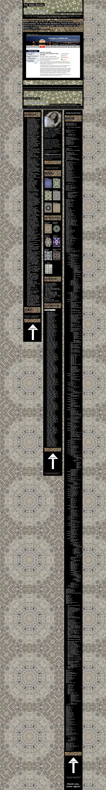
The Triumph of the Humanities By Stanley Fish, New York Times (33, 296)
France (75, 549)
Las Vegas (73, 445)
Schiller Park (74, 393)
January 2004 (51, 428)
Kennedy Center (75, 328)
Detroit (72, 424)
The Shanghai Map (51, 293)
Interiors (68, 243)
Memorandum (69, 591)
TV (67, 725)
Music (67, 599)
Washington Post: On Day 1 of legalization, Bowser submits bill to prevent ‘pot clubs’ (33, 225)
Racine (72, 537)
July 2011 (49, 336)
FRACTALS (77, 16)
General (68, 214)
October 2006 (51, 395)
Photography (69, 675)
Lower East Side (78, 465)
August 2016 (50, 321)
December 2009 (51, 356)
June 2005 (50, 412)
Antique (68, 144)
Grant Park (77, 392)
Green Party (69, 230)
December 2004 (51, 418)
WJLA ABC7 (71, 667)
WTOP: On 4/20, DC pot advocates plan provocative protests (33, 160)
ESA (67, 202)
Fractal (70, 685)
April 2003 (50, 437)
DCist (69, 615)
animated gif (69, 142)
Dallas (72, 511)
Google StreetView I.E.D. (53, 289)
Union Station (74, 355)
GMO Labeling (70, 217)
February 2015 (51, 325)
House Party (69, 237)
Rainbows (70, 740)
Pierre (72, 496)
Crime (67, 186)
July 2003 (49, 434)
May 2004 (49, 425)
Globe (72, 696)
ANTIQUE (49, 17)
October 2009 (51, 358)
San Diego (73, 283)
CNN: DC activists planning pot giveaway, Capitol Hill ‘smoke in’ (33, 168)
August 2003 (50, 433)
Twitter (68, 726)
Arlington (73, 527)
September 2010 (51, 347)
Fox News (70, 620)
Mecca (72, 562)
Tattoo (68, 720)
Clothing (68, 179)
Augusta (73, 408)
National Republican (73, 630)
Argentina (76, 575)
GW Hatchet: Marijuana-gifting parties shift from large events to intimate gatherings (33, 128)
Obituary (68, 670)
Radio (67, 681)
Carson (76, 268)
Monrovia (73, 566)
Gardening (69, 213)
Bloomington (74, 395)
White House (74, 369)
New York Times (72, 632)
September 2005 (51, 409)
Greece (75, 550)
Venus (72, 504)
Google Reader (70, 224)
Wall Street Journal (73, 654)
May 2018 (49, 313)
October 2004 (51, 420)
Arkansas (70, 262)
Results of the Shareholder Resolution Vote (33, 240)
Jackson (73, 429)
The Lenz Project (50, 295)
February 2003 (51, 439)
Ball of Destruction (51, 294)
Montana (70, 440)
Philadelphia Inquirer (73, 641)
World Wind (69, 747)
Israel (72, 561)
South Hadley (74, 422)
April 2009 (50, 364)
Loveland (73, 298)
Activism (68, 132)
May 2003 (49, 436)
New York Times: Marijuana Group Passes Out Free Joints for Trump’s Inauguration (33, 177)
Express (73, 665)
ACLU (67, 131)
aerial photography (71, 139)
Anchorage (74, 258)
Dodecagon (74, 695)
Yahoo (67, 748)
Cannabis (70, 134)
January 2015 (51, 326)
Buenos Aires (79, 577)
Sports (68, 711)
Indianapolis (74, 396)
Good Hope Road (75, 322)
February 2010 (51, 354)
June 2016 (50, 323)
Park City (73, 521)
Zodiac (68, 750)
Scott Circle (74, 350)
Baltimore (73, 411)
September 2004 (51, 421)
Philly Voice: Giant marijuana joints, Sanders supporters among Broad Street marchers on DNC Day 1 (33, 209)
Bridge (68, 165)
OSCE (67, 674)
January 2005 (51, 417)
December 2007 (51, 381)
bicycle (68, 161)
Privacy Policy (64, 106)
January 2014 (51, 329)
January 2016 (51, 324)
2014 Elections (70, 125)
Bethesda (73, 412)
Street (67, 717)
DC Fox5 (70, 614)
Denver (72, 295)
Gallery (68, 212)
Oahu (72, 385)
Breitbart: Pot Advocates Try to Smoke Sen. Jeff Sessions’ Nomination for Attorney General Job (33, 189)
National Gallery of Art (77, 338)
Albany (72, 454)
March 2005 (50, 415)
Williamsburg (80, 458)
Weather (68, 734)
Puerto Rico (71, 489)
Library (68, 249)
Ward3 (72, 358)
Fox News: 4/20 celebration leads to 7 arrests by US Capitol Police (33, 156)
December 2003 (51, 429)
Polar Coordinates (76, 701)
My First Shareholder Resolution (33, 245)
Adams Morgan (75, 302)
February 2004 (51, 427)
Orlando (73, 378)
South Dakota (71, 495)
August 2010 (50, 348)
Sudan (72, 582)
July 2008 (49, 373)
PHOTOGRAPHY (42, 17)
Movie (67, 595)
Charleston (74, 534)
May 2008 (49, 376)
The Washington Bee (73, 651)
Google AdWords (70, 221)
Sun (72, 503)
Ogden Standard (72, 635)
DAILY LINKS (69, 188)
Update (68, 728)
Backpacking (69, 157)
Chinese (68, 176)
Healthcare (69, 231)
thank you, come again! (73, 785)
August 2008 (50, 372)
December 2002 (51, 442)
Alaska (69, 257)
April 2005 (50, 414)
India (72, 558)
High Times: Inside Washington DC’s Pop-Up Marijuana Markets (33, 124)
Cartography (69, 172)
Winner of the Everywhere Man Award (51, 300)
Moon (72, 501)
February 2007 (51, 391)
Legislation (71, 193)
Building (68, 166)
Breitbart (70, 612)
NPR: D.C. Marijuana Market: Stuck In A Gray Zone (32, 146)
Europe (73, 543)
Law (67, 246)
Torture (68, 723)
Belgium (76, 544)
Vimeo (67, 731)
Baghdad (76, 560)
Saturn (72, 502)
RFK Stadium (74, 349)
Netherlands (77, 553)
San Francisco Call (73, 646)
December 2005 (51, 405)
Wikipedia (68, 744)
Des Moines (74, 398)
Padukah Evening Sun (74, 636)
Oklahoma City (75, 479)
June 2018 (50, 312)
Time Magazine (72, 652)
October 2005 (51, 408)
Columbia (73, 494)
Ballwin (73, 431)
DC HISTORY (46, 16)
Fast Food (69, 206)
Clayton (73, 433)
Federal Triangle (75, 317)
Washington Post (72, 664)
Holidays (68, 236)
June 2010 (50, 350)
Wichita (73, 400)
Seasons (68, 707)
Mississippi (71, 428)
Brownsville (74, 510)
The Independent (72, 649)
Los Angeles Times (73, 627)
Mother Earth (71, 692)
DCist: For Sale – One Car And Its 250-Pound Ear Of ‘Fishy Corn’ (33, 149)
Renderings (69, 682)
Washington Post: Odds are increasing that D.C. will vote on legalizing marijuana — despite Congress (33, 236)
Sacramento (74, 282)
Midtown (79, 467)
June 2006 (50, 399)
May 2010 (49, 351)
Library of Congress (71, 250)
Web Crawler (69, 743)
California (70, 264)
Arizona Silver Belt (73, 609)
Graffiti (68, 227)
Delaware (70, 373)
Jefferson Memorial (76, 334)
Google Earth (69, 222)
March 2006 (50, 402)
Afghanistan (74, 539)
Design (68, 199)
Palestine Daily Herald (74, 637)
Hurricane (70, 736)
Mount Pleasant (75, 344)
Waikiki (76, 387)
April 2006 (50, 401)
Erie (72, 486)
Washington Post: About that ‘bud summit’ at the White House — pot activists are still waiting (33, 214)
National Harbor (75, 416)
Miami (72, 377)
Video (67, 730)
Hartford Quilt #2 (32, 184)
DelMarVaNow (71, 616)
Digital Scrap (69, 200)
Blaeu (67, 163)
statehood (69, 713)
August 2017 (50, 316)
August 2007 (50, 385)
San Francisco (75, 284)
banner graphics (70, 158)
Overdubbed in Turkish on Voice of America (33, 247)
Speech (68, 710)
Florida (70, 375)
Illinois (70, 390)
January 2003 (51, 441)
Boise (72, 389)
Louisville (73, 402)
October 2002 (51, 444)
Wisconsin (70, 535)
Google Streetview (71, 225)
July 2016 (49, 322)
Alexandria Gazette (73, 608)
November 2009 (51, 357)
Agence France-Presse (74, 605)
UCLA (75, 278)
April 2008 (50, 377)
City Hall (73, 309)
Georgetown (74, 318)
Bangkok (73, 517)
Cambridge (74, 421)
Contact (77, 106)
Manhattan (76, 460)
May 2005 (49, 413)
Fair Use (70, 106)
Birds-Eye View (70, 162)
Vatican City (74, 585)
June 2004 (50, 424)
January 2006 (51, 404)
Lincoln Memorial (76, 336)
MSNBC (70, 629)
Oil (67, 671)
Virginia (70, 525)
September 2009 (51, 359)
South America (75, 574)
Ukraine (73, 583)
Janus (69, 686)
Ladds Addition (76, 483)
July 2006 (49, 398)
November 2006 (51, 394)
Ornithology (69, 672)
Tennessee (70, 505)
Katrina (73, 739)
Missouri (70, 430)
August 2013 (50, 332)
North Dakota (71, 474)
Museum (68, 598)
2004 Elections (70, 123)
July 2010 (49, 349)
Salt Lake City (75, 522)
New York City (74, 455)
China (72, 541)
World (69, 538)
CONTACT (65, 17)
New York (70, 453)
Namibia (73, 567)
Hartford (73, 300)
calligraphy (69, 168)
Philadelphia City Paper (74, 639)
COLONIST (63, 16)
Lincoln (73, 443)
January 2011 (51, 343)
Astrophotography (71, 154)
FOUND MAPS (70, 16)
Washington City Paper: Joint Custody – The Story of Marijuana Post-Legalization (33, 138)
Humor (68, 239)
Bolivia (76, 578)
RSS (74, 106)
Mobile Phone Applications (73, 593)
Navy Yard (73, 345)
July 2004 (49, 423)
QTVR (67, 680)
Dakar (75, 573)
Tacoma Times (72, 648)
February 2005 (51, 416)
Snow (69, 741)
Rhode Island (71, 491)
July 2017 (49, 317)
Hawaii (69, 384)
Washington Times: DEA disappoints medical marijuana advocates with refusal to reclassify (33, 204)
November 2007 (51, 382)
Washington (71, 531)
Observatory (74, 346)
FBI (67, 207)
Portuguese (69, 677)
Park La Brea (77, 276)
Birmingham (74, 255)
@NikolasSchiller (73, 113)
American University (73, 304)
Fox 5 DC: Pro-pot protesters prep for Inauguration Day (32, 181)
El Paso (73, 512)
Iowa (69, 397)
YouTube (68, 749)
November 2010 (51, 345)
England (76, 548)
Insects (68, 241)
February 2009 (51, 366)
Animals (68, 141)
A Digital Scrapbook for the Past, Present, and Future (68, 12)
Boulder (73, 294)
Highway (68, 232)
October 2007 (51, 383)
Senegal (73, 572)
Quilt (69, 693)
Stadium (68, 712)
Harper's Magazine (73, 622)
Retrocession (71, 195)
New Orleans (74, 406)
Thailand (70, 516)
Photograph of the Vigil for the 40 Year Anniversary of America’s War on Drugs (33, 285)
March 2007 (50, 390)
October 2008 (51, 370)
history (68, 235)
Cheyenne (73, 587)
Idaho (69, 388)
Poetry (68, 676)
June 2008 (50, 375)
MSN (67, 597)
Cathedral (73, 306)
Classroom (69, 178)
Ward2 (72, 357)
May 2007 (49, 388)
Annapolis (73, 410)
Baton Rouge (74, 405)
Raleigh (73, 473)
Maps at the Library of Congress (52, 297)
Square (72, 703)
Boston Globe (71, 611)
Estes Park (74, 296)
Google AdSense (70, 220)
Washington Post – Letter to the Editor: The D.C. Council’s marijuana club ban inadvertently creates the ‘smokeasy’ (33, 220)
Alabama (70, 253)
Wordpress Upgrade (71, 746)
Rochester (73, 470)
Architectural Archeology (73, 150)
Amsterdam (80, 555)
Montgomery (74, 256)
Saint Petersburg (75, 379)
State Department (75, 351)
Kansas (70, 399)
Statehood (70, 196)
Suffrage (70, 197)
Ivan (72, 738)
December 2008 (51, 368)
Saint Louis (74, 438)
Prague (72, 569)
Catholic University (76, 307)
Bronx (75, 456)
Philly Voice (71, 642)
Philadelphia (74, 487)
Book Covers (69, 164)
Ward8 (72, 363)
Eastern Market (75, 315)
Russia (72, 570)
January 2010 (51, 355)
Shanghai (76, 542)
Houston (73, 514)
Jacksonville (74, 376)
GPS (67, 226)
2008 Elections (70, 124)
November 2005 (51, 406)
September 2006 (51, 396)
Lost (69, 688)
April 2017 (50, 319)
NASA (67, 601)
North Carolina (72, 471)
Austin (72, 509)
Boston (73, 420)
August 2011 (50, 335)
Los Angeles (74, 267)
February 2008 (51, 379)
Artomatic (68, 152)
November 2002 (51, 443)
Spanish (68, 709)
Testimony (69, 721)
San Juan (73, 490)
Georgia (70, 382)
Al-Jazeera (71, 607)
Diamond (73, 694)
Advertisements (70, 138)
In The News (69, 240)
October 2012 (51, 334)
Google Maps (69, 223)
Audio (67, 155)
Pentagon (73, 529)
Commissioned (70, 181)
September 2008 (51, 371)
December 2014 (51, 327)
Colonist (46, 106)
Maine (69, 407)
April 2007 (50, 389)
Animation (69, 143)
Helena (72, 441)
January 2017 (51, 320)
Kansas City (74, 435)
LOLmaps (48, 290)
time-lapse (69, 722)
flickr (67, 209)
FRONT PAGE (29, 16)
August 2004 (50, 422)
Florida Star (71, 619)
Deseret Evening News (74, 617)
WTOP (69, 668)
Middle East (74, 564)
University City (75, 439)
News (67, 603)
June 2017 (50, 318)
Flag (67, 208)
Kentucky (70, 401)
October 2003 (51, 431)
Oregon (70, 480)
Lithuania (76, 552)
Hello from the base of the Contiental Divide (33, 302)
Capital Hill (74, 305)
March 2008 (50, 378)
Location (68, 252)
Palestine (73, 568)
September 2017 (51, 315)
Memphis (73, 506)
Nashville (73, 507)
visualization (69, 732)
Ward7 (72, 362)
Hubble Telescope (71, 238)
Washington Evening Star (75, 659)
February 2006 (51, 403)
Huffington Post (72, 625)
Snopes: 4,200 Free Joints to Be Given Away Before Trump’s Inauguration (33, 194)
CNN (69, 613)
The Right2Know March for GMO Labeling (33, 258)
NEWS (58, 16)
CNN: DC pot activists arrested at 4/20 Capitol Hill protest (33, 152)
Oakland (73, 280)
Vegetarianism (70, 729)
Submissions (69, 719)
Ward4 (72, 359)
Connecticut (71, 299)
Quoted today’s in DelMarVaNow (32, 233)
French (68, 211)
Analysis (68, 140)
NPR (69, 634)
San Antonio (74, 515)
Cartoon (68, 173)
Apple (67, 148)
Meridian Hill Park (76, 342)
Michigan (70, 423)
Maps (69, 194)
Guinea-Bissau (75, 557)
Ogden (72, 520)
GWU (72, 325)
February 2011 (51, 342)
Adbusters (69, 137)
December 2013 (51, 330)
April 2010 (50, 352)
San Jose (73, 292)
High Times (71, 623)
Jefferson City (75, 434)
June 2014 (50, 328)
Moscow (76, 571)
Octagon (73, 700)
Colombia (76, 579)
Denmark (76, 545)
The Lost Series (50, 285)
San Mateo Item (72, 647)
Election (68, 201)
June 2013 (50, 333)
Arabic (68, 149)
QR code (68, 679)
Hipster (68, 234)
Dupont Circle (74, 314)
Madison (73, 536)
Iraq (72, 559)
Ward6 (72, 361)
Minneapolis (74, 426)
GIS (67, 216)
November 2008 (51, 369)
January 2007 (51, 392)
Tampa (72, 381)
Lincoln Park (74, 329)
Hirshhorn (76, 332)
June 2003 (50, 435)
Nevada (70, 444)
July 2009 (49, 361)
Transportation (70, 724)
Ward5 (72, 360)
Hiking (68, 233)
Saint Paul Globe (72, 644)
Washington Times (73, 666)
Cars (67, 170)
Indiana (70, 394)
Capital (68, 169)
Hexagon (73, 698)
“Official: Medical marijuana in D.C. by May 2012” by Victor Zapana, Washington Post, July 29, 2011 (33, 275)
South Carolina (72, 493)
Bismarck (73, 475)
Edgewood (73, 316)
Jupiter (73, 498)
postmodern (69, 678)
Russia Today (71, 643)
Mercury (73, 500)
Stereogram (69, 716)
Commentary (69, 180)
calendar (68, 167)
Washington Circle (76, 364)
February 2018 (51, 314)
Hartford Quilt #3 (32, 183)
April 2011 (50, 339)
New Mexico (71, 450)
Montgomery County (76, 414)
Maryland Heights (75, 436)
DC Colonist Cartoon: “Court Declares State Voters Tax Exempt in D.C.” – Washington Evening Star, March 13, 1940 (33, 263)
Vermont (70, 523)
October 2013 (51, 331)
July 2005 (49, 411)
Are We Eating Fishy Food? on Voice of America (33, 249)
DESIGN (55, 17)
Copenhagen (80, 546)
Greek (67, 228)
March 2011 (50, 340)
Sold (67, 708)
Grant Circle (74, 324)
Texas (69, 508)
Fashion (68, 205)
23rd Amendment (72, 192)
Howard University (76, 326)
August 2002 (50, 445)
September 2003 (51, 432)
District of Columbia (55, 106)
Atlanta (73, 383)
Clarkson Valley (75, 432)
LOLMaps (68, 588)
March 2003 (50, 438)
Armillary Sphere (72, 146)
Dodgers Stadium (76, 270)
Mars (72, 499)
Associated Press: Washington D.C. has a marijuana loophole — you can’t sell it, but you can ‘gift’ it (33, 133)
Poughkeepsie (74, 469)
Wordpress (69, 745)
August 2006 (50, 397)
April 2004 (50, 426)
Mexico (72, 563)
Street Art (69, 718)
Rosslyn (73, 530)
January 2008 (51, 380)
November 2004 (51, 419)
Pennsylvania (71, 484)
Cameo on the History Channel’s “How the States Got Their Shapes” (33, 292)
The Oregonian (72, 650)
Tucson (73, 261)
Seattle (73, 532)
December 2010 (51, 344)
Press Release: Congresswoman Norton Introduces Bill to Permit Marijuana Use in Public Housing (33, 120)
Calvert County (75, 413)
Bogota (78, 580)
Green (67, 229)
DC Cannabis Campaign (74, 127)
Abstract (70, 684)
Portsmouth (74, 447)
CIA (72, 528)
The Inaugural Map (51, 292)
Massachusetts (72, 418)
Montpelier (73, 524)
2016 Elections (70, 130)
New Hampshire (72, 446)
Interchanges (77, 272)
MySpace (68, 600)
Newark (73, 449)
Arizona (70, 259)
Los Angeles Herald (73, 626)
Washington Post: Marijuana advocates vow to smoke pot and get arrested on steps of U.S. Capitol (33, 164)
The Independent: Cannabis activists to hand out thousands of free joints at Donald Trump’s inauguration (33, 199)
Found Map (69, 210)
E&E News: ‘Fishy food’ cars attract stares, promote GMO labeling (33, 252)
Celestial (68, 174)
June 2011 (50, 337)
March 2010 (50, 353)
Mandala (70, 689)
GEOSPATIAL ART (37, 16)
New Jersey (71, 448)
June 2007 (50, 387)
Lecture (68, 247)
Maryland (70, 409)
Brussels (73, 540)
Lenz (69, 687)
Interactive (69, 242)
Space (69, 497)
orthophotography (71, 673)
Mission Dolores (76, 291)
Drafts (69, 183)
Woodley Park (74, 370)
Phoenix (73, 260)
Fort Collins (74, 297)
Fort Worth (74, 513)
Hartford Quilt (31, 185)
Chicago (73, 391)
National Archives (71, 602)
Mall (72, 331)
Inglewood (76, 271)
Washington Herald (73, 661)
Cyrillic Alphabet (70, 187)
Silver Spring (74, 417)
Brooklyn (76, 457)
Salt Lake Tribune (73, 645)
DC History (69, 190)
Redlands (73, 281)
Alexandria (74, 526)
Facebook (68, 203)
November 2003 (51, 430)
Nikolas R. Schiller (36, 106)
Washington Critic (71, 733)
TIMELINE (53, 16)
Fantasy (68, 204)
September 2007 (51, 384)
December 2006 (51, 393)
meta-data (69, 592)
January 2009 (51, 367)
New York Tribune (72, 633)
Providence (74, 492)
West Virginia (71, 533)
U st (72, 354)
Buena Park (74, 266)
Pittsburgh (73, 488)
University (69, 727)
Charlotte (73, 472)
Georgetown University (74, 320)
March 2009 (50, 365)
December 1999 (51, 446)
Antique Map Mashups (52, 288)
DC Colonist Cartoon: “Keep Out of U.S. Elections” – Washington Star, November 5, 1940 (33, 280)
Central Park (79, 463)
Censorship (69, 175)
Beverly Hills (74, 265)
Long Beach (77, 274)
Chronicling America (71, 177)
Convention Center (76, 312)
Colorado (70, 293)
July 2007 (49, 386)
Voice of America (72, 653)
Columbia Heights (75, 310)
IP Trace (68, 244)
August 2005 (50, 410)
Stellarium (69, 715)
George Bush (69, 215)
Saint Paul (73, 427)
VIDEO (59, 17)
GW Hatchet (71, 621)
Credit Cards (69, 185)
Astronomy (69, 153)
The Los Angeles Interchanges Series (50, 284)
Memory (70, 690)
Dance (67, 189)
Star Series (71, 704)
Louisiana (70, 404)
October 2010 (51, 346)
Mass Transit (69, 590)
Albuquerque (74, 451)
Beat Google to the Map (72, 159)
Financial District (76, 286)
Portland (73, 481)
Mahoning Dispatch (73, 628)
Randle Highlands (75, 347)
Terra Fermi (49, 287)
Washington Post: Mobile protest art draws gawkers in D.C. (33, 255)
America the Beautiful (33, 298)
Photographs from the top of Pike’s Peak (33, 300)
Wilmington (74, 374)
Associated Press (72, 610)
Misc (69, 691)
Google (68, 219)
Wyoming (70, 586)
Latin (67, 245)
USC (75, 279)
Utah (69, 519)
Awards (68, 156)
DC (68, 301)
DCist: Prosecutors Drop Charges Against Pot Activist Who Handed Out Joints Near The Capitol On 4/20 (33, 142)
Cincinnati (73, 477)
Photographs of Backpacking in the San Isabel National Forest (33, 304)
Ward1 (72, 356)
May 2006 (49, 400)
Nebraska (70, 442)
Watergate (73, 368)
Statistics (68, 714)
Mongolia (73, 565)
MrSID (67, 596)
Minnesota (70, 425)
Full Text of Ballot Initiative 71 (32, 243)
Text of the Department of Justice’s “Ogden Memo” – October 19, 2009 (33, 271)
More (72, 699)
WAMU (69, 655)
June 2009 (50, 362)
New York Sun (71, 631)
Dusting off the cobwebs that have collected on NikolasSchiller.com (32, 230)
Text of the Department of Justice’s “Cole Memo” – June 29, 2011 (33, 267)
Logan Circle (74, 330)
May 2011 (49, 338)
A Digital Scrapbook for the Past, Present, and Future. (63, 104)
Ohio (69, 476)
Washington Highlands (74, 367)
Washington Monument (77, 341)
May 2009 (49, 363)
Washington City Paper (74, 656)
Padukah (73, 403)
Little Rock (74, 263)
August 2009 (50, 360)
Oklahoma (70, 478)
